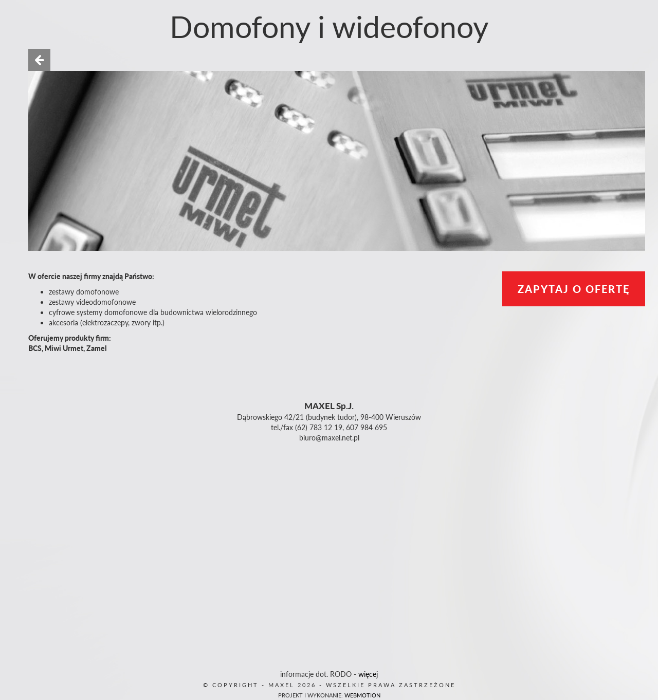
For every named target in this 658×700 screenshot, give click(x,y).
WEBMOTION (362, 695)
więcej (368, 674)
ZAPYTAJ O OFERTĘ (574, 289)
